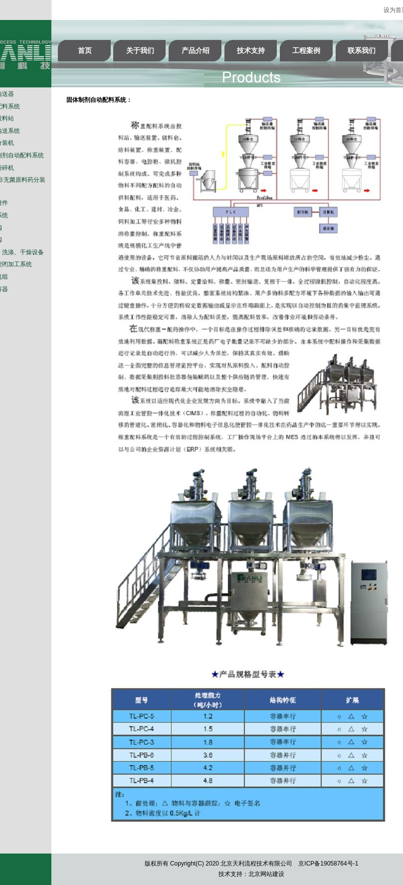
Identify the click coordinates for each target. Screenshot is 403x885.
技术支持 (251, 50)
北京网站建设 (266, 874)
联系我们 (362, 50)
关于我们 (140, 50)
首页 (85, 50)
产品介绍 (195, 50)
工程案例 (306, 50)
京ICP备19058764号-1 (328, 863)
